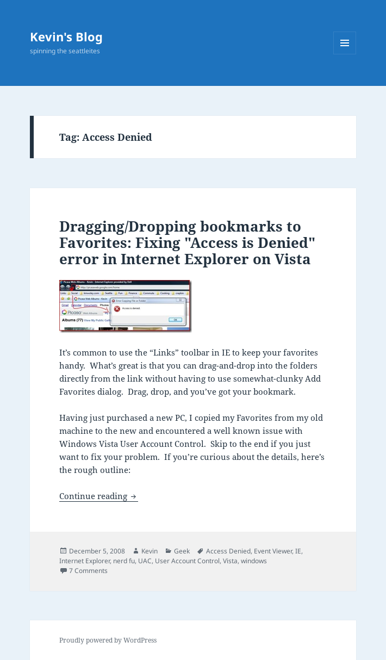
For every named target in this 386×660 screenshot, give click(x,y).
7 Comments (88, 570)
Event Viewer (273, 551)
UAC (145, 560)
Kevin (149, 551)
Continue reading (98, 495)
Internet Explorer (84, 560)
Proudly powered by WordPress (108, 640)
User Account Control (187, 560)
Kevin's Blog (66, 36)
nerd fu (124, 560)
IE (298, 551)
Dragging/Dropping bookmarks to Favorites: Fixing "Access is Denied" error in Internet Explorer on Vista (187, 242)
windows (254, 560)
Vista (230, 560)
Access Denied (228, 551)
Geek (182, 551)
